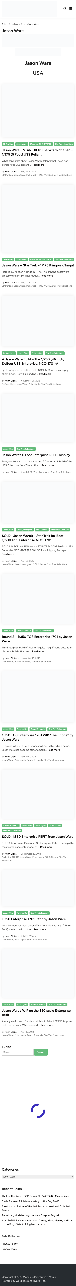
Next (8, 1046)
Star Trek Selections (64, 144)
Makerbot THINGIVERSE (40, 144)
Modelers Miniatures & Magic (39, 1276)
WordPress (22, 1280)
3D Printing (8, 144)
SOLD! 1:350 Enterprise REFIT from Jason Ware (37, 837)
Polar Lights (37, 353)
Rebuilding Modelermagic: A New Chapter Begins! (30, 1215)
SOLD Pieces (41, 530)
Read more (38, 164)
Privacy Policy (9, 1243)
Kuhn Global (11, 171)
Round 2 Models (24, 631)
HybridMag (39, 1280)
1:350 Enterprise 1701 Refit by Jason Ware (34, 919)
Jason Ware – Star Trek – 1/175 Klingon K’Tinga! (38, 265)
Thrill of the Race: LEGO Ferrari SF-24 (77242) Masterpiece (35, 1196)
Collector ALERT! (10, 825)
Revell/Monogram (24, 530)
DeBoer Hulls (8, 353)
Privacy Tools (9, 1248)
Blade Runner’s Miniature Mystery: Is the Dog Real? (30, 1201)
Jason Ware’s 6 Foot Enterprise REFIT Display (36, 455)
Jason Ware (21, 144)
